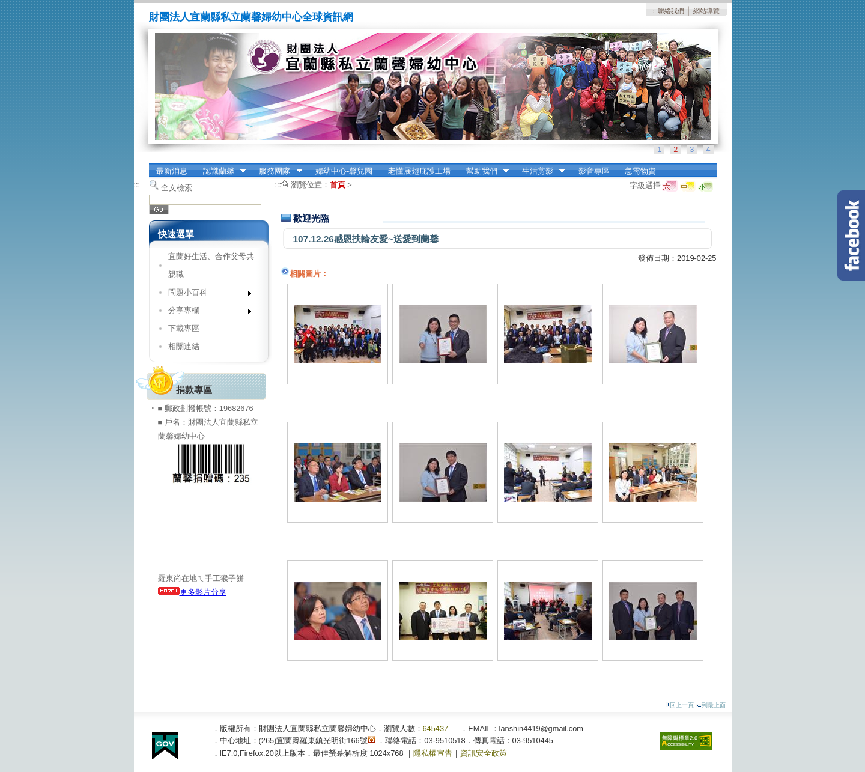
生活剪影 (539, 171)
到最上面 (711, 705)
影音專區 (594, 170)
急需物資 (640, 170)
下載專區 (183, 328)
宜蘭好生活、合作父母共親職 (211, 265)
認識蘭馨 (220, 171)
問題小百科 (205, 295)
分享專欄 (205, 313)
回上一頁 (680, 705)
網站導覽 (706, 10)
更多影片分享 (192, 592)
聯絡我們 (671, 10)
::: (655, 10)
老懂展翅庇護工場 (419, 170)
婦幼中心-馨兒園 (343, 170)
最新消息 (171, 170)
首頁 (337, 184)
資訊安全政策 (483, 753)
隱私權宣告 (432, 753)
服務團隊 (277, 171)
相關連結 (183, 346)
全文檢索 (176, 187)
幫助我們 (483, 171)
